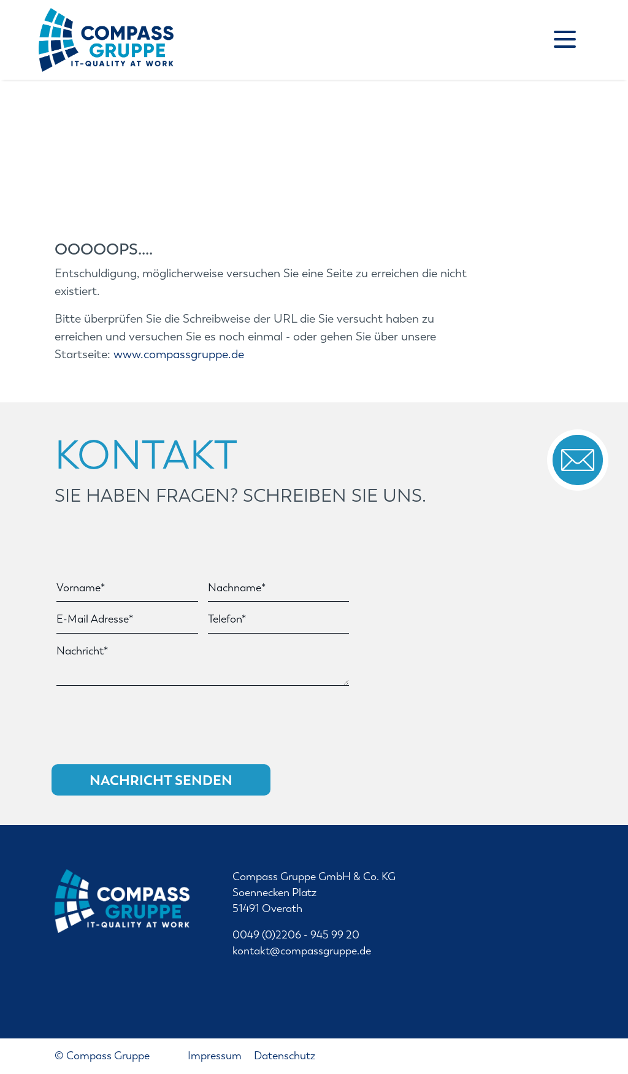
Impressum (216, 1055)
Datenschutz (284, 1055)
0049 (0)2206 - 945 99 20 (295, 935)
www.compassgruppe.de (178, 354)
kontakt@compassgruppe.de (301, 951)
